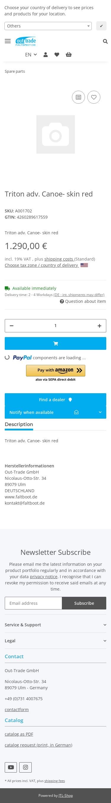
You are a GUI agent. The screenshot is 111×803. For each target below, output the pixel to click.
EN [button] (28, 54)
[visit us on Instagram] (25, 767)
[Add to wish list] (93, 97)
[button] (107, 41)
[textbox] (48, 26)
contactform (17, 709)
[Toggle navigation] (8, 38)
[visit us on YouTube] (11, 767)
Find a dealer (55, 399)
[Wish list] (56, 55)
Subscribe (84, 603)
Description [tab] (19, 424)
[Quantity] (55, 325)
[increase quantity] (99, 325)
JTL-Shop (66, 795)
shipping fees (54, 780)
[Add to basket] (55, 343)
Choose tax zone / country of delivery (46, 265)
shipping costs (59, 259)
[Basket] (73, 55)
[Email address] (33, 603)
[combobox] (48, 26)
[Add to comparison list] (78, 97)
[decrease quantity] (11, 325)
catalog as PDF (19, 734)
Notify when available (43, 412)
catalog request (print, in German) (38, 745)
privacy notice (43, 576)
